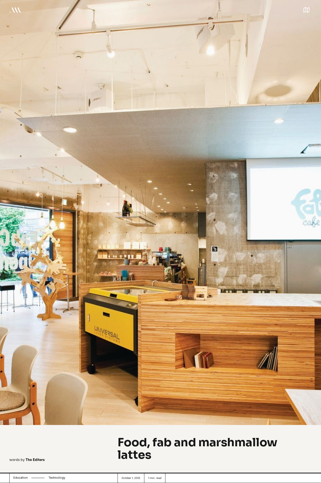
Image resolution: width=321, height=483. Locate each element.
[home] (15, 9)
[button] (306, 9)
